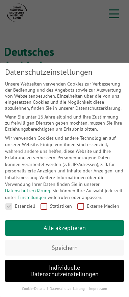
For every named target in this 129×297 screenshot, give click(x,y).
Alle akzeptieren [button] (65, 228)
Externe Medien (98, 206)
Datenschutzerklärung (27, 191)
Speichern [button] (65, 248)
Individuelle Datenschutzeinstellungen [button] (64, 271)
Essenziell (20, 206)
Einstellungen (32, 197)
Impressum (98, 288)
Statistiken (56, 206)
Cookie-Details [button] (34, 288)
